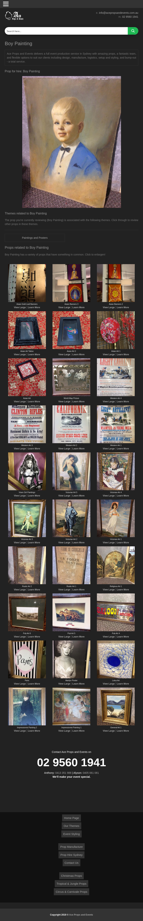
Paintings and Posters (35, 237)
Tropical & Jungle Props (72, 883)
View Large (20, 307)
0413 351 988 (63, 772)
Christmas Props (71, 875)
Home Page (71, 818)
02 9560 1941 (130, 16)
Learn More (34, 307)
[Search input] (66, 31)
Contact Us (71, 862)
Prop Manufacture (71, 846)
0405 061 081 (91, 772)
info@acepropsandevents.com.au (118, 12)
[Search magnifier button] (133, 31)
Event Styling (71, 834)
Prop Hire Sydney (71, 854)
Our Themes (71, 825)
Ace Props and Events (81, 914)
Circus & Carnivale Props (71, 891)
